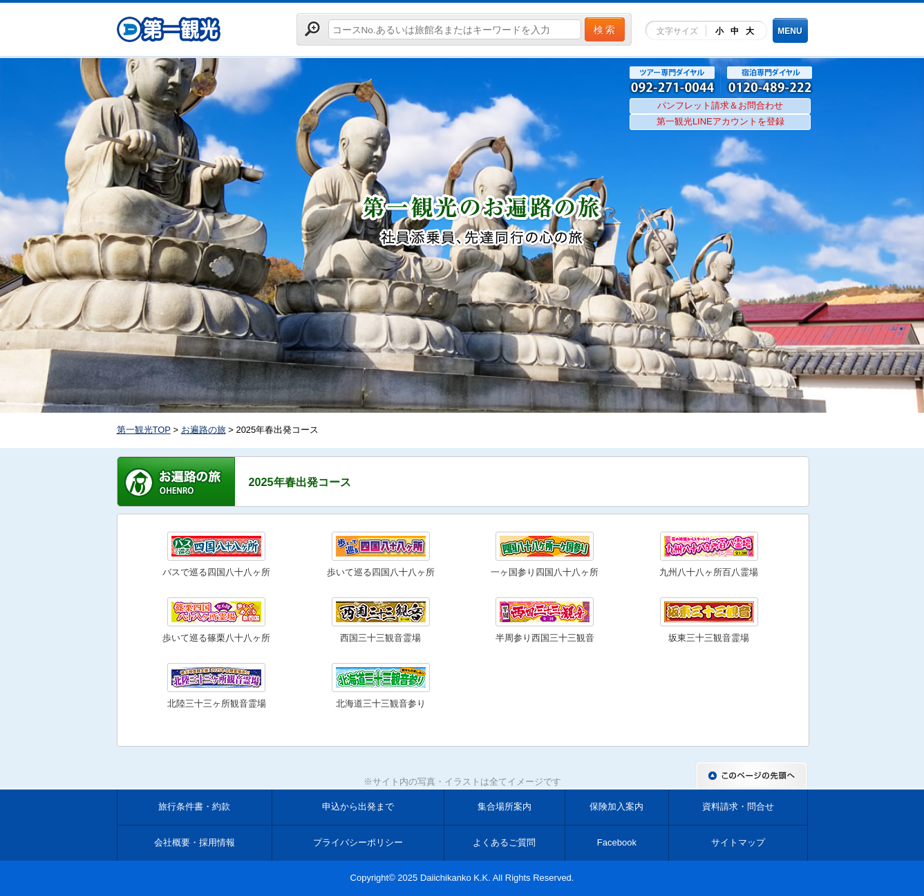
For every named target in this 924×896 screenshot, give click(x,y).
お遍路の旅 (203, 429)
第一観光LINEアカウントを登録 (720, 121)
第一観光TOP (144, 429)
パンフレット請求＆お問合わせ (720, 105)
